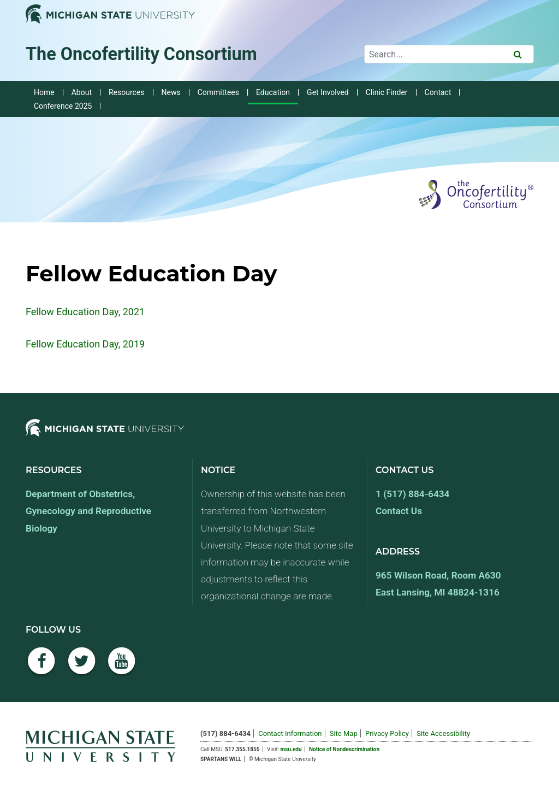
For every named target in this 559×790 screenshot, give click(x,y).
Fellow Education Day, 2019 (85, 344)
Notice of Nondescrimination (344, 749)
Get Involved (328, 92)
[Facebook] (41, 666)
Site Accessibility (443, 733)
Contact (438, 92)
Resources (127, 92)
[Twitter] (82, 666)
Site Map (344, 733)
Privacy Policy (387, 733)
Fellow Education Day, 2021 (85, 311)
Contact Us (399, 510)
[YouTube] (122, 666)
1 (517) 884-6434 (412, 493)
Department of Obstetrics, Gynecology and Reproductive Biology (88, 510)
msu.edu (291, 749)
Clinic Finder (387, 92)
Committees (218, 92)
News (171, 92)
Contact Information (290, 733)
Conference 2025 (63, 106)
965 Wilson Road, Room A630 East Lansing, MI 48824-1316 (438, 584)
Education (273, 92)
